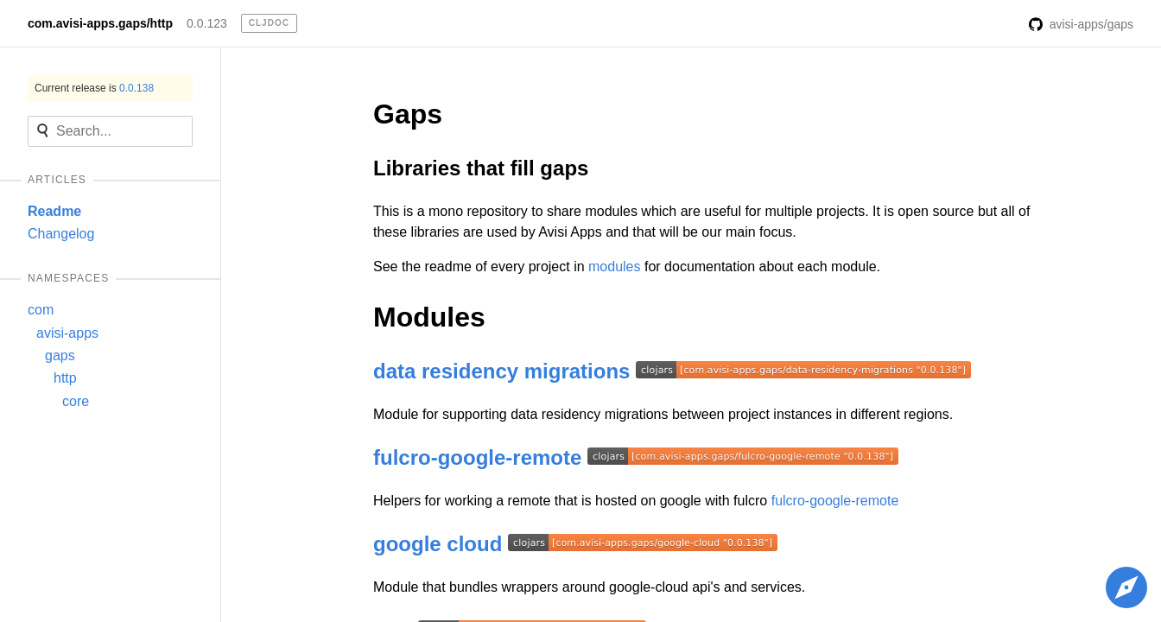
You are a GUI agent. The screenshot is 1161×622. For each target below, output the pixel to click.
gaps (60, 355)
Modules (429, 317)
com (41, 309)
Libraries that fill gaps (480, 168)
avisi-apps (67, 333)
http (65, 378)
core (75, 401)
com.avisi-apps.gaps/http (100, 23)
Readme (54, 211)
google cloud (437, 543)
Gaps (407, 114)
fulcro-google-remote (477, 457)
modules (614, 266)
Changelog (61, 233)
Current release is (94, 88)
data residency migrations (501, 371)
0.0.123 (207, 23)
